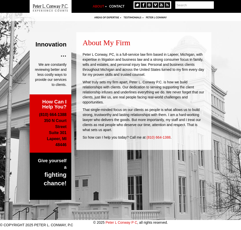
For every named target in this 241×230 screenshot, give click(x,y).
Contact (117, 6)
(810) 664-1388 (158, 137)
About (98, 6)
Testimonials (132, 17)
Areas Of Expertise (106, 17)
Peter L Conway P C (121, 222)
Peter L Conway (156, 17)
